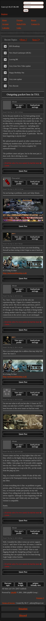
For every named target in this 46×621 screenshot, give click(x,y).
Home (4, 20)
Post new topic (7, 584)
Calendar (5, 28)
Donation (23, 608)
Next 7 (36, 40)
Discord (23, 615)
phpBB (13, 592)
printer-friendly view (36, 584)
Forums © (40, 598)
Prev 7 (23, 40)
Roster (33, 20)
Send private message (35, 106)
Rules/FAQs (21, 24)
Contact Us (35, 24)
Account (5, 24)
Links (19, 28)
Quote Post (23, 171)
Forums (20, 20)
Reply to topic (21, 584)
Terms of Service (8, 603)
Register (4, 14)
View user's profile (19, 106)
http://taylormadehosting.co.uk (15, 273)
